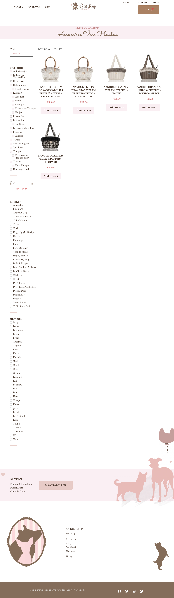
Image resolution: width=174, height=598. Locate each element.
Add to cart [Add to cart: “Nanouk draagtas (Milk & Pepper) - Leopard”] (51, 176)
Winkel (18, 7)
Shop (156, 2)
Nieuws (142, 2)
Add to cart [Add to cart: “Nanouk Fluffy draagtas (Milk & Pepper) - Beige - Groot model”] (51, 110)
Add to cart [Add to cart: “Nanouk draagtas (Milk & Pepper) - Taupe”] (116, 107)
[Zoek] (21, 54)
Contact (127, 2)
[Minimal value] (21, 184)
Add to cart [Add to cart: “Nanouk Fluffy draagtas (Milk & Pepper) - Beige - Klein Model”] (84, 110)
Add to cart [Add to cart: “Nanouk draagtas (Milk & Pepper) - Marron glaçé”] (149, 107)
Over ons (34, 7)
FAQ (47, 7)
